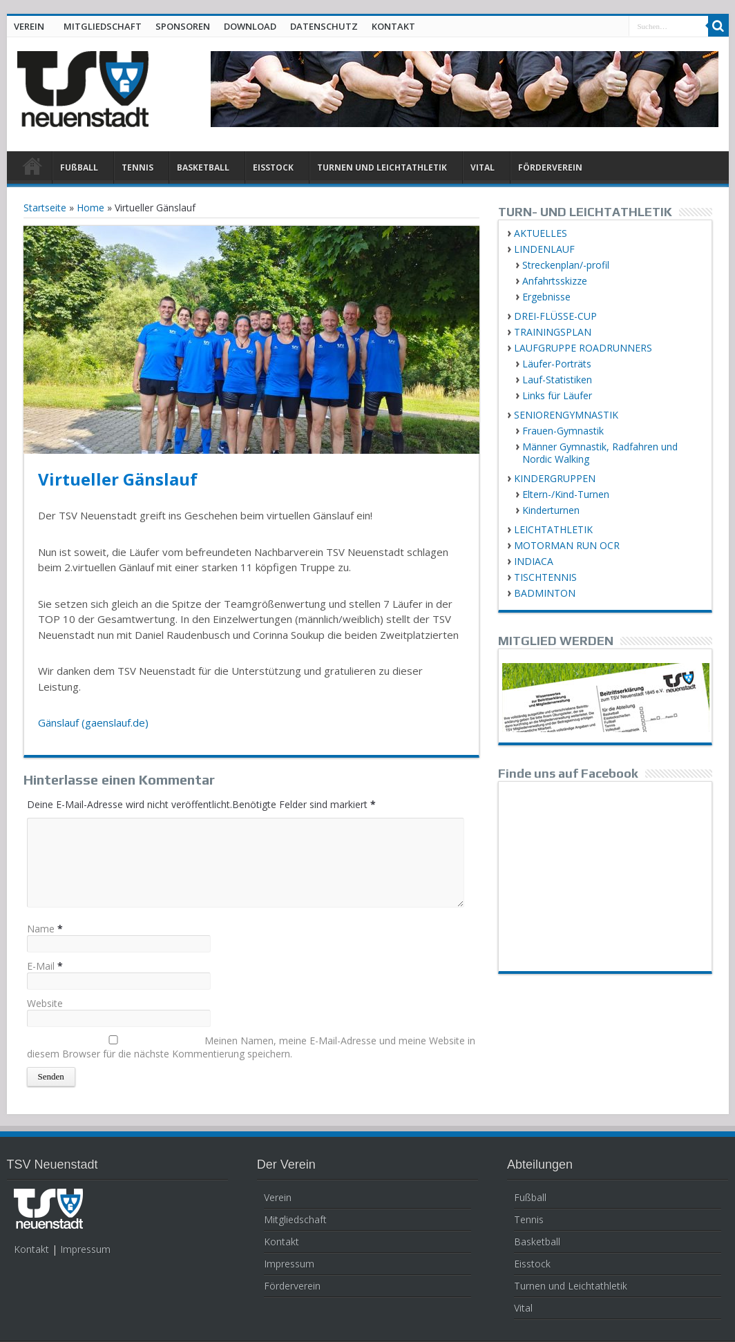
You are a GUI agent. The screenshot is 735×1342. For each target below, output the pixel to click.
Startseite (44, 207)
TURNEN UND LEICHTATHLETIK (382, 167)
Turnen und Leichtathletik (570, 1285)
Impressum (85, 1249)
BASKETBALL (203, 167)
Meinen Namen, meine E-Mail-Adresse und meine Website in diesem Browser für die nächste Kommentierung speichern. (251, 1047)
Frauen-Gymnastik (563, 430)
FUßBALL (79, 167)
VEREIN (29, 26)
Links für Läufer (557, 395)
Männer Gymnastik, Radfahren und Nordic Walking (600, 453)
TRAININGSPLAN (552, 331)
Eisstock (532, 1263)
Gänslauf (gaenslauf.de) (93, 722)
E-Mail (41, 965)
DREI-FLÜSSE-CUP (555, 316)
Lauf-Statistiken (557, 379)
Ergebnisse (546, 296)
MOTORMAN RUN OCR (567, 545)
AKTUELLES (540, 233)
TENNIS (137, 167)
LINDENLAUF (544, 249)
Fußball (530, 1197)
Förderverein (292, 1285)
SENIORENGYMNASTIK (566, 414)
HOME (33, 169)
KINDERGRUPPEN (554, 478)
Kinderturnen (551, 510)
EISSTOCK (273, 167)
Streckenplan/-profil (565, 264)
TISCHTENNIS (545, 577)
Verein (278, 1197)
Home (90, 207)
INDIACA (533, 561)
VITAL (482, 167)
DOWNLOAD (250, 26)
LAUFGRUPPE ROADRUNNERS (583, 347)
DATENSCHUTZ (324, 26)
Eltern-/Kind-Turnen (565, 494)
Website (45, 1003)
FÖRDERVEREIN (550, 167)
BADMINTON (544, 593)
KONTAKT (393, 26)
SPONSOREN (182, 26)
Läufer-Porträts (556, 363)
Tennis (529, 1219)
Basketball (537, 1241)
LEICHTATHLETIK (553, 529)
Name (41, 928)
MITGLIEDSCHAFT (103, 26)
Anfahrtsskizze (554, 280)
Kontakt (31, 1249)
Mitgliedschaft (295, 1219)
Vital (523, 1307)
